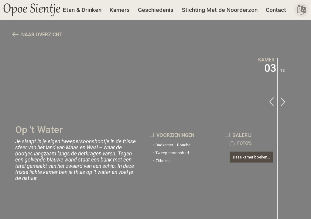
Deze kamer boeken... (251, 157)
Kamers (120, 9)
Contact (276, 9)
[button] (32, 10)
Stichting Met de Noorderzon (220, 9)
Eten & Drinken (82, 9)
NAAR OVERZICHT (42, 34)
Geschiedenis (155, 9)
